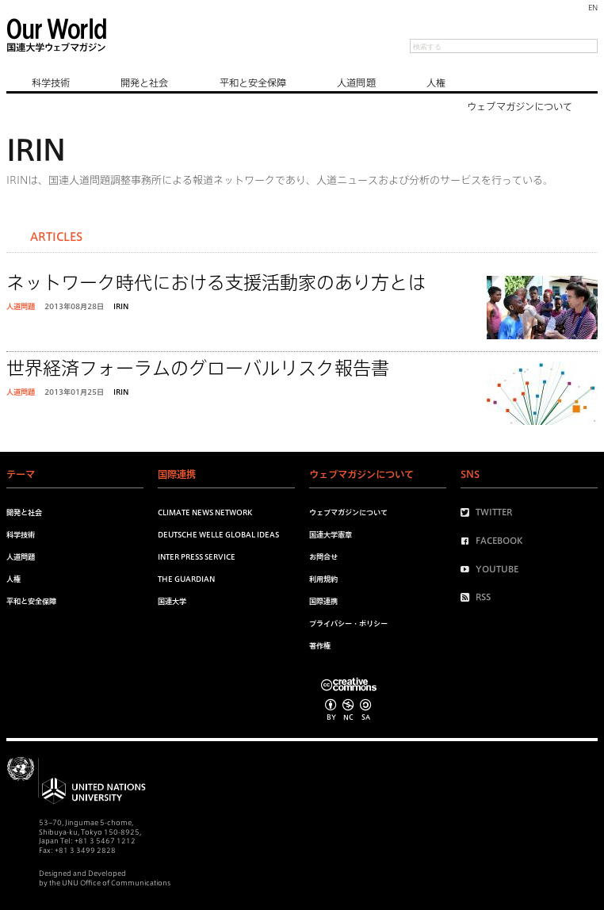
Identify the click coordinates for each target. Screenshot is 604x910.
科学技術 (51, 82)
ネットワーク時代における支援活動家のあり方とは (216, 282)
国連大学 (172, 601)
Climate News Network (205, 512)
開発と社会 (144, 82)
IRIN (120, 306)
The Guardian (186, 579)
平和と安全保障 (253, 82)
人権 (435, 82)
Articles (56, 237)
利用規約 (323, 579)
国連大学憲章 (330, 534)
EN (593, 7)
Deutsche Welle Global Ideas (218, 534)
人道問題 (356, 82)
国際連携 (323, 601)
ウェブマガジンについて (519, 106)
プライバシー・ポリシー (348, 623)
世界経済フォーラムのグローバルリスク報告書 (197, 368)
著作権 (320, 645)
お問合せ (323, 556)
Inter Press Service (196, 556)
